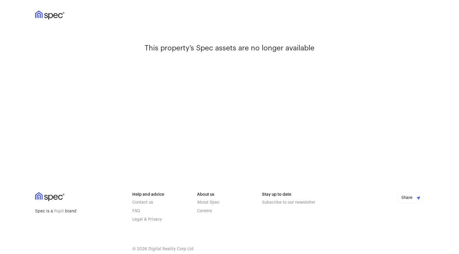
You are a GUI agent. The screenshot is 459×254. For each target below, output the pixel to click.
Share (410, 198)
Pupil (59, 211)
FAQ (136, 211)
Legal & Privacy (147, 219)
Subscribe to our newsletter (288, 202)
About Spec (208, 202)
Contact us (142, 202)
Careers (204, 211)
